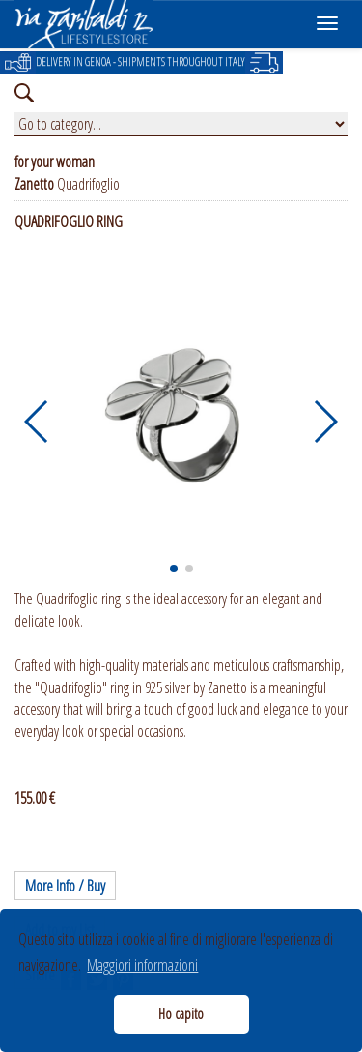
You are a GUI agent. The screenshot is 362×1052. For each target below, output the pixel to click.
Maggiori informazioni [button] (142, 965)
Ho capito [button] (181, 1014)
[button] (37, 421)
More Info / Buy (65, 885)
